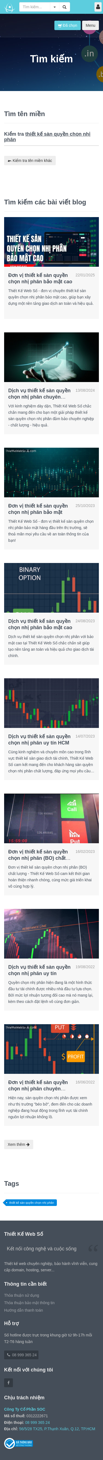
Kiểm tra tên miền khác (30, 160)
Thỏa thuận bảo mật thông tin (29, 1303)
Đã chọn (67, 25)
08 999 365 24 (21, 1355)
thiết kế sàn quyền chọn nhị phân (31, 1202)
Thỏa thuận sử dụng (21, 1295)
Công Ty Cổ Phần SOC (24, 1409)
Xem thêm (19, 1144)
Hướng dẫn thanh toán (23, 1310)
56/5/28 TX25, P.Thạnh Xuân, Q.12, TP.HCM (57, 1429)
